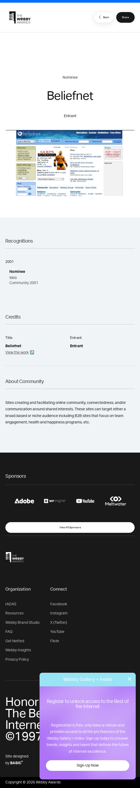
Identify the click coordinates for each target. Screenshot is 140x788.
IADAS (10, 604)
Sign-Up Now (88, 765)
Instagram (59, 613)
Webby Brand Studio (22, 623)
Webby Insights (18, 650)
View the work (17, 352)
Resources (14, 613)
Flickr (54, 641)
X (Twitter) (58, 623)
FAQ (9, 632)
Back (103, 17)
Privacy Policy (17, 659)
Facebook (58, 604)
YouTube (57, 632)
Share (125, 17)
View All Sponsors (70, 527)
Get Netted (14, 641)
